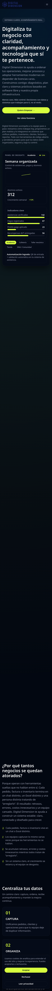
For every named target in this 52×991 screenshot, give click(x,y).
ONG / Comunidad (24, 247)
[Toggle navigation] (47, 4)
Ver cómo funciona (26, 118)
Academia (11, 242)
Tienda (9, 247)
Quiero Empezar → (26, 110)
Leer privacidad (26, 983)
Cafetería (22, 242)
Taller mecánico (37, 242)
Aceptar (26, 970)
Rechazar (26, 977)
